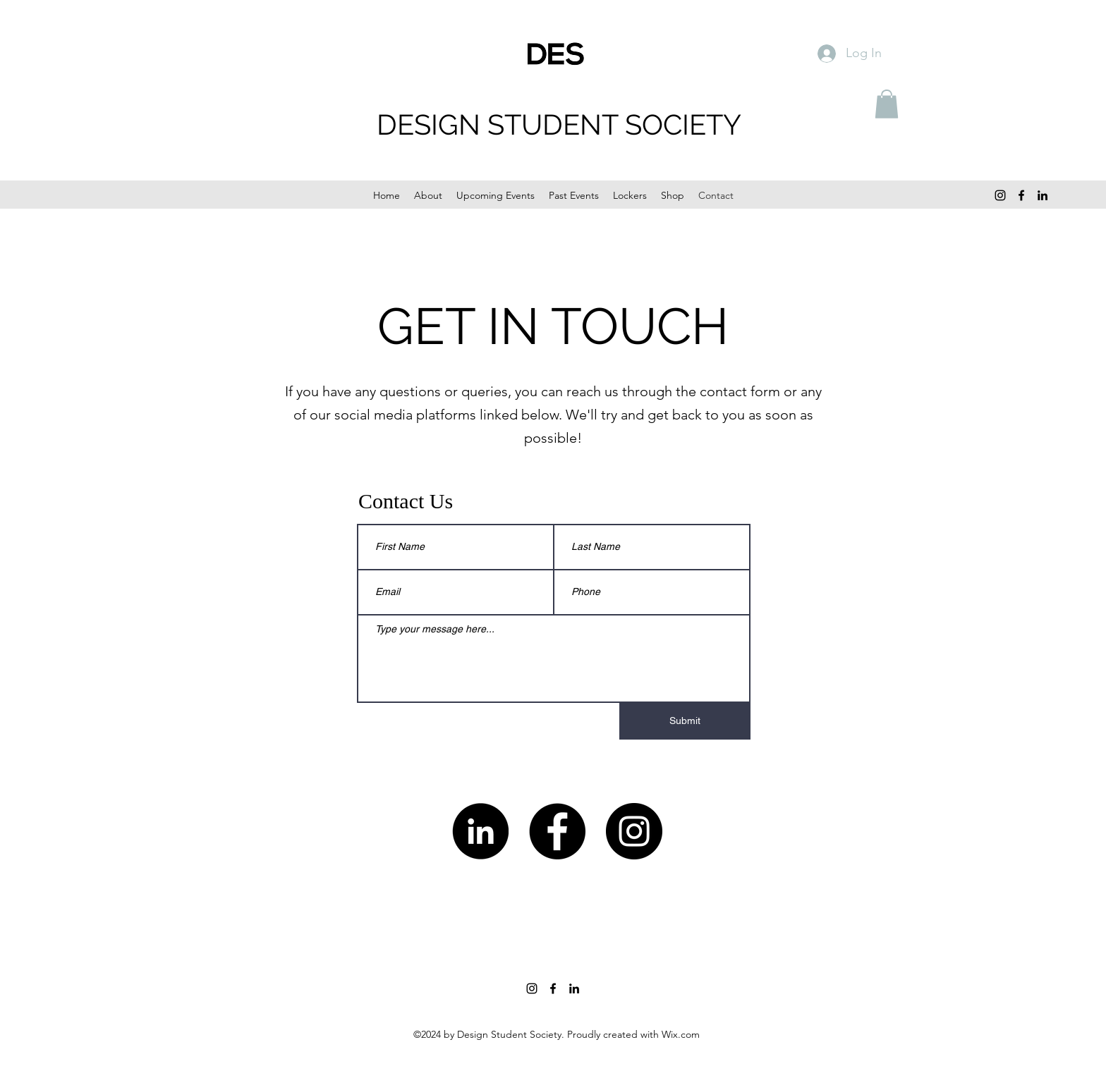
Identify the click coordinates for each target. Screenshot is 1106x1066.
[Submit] (684, 721)
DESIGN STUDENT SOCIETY (559, 124)
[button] (887, 104)
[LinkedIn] (1042, 195)
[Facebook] (1021, 195)
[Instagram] (1000, 195)
